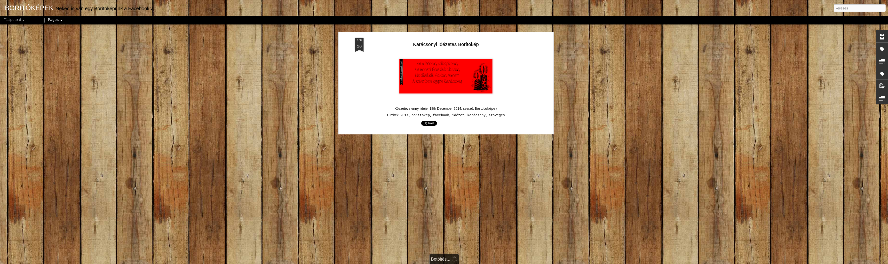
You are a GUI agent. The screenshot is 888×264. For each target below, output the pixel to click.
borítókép (421, 111)
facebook (441, 111)
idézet (458, 111)
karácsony (476, 111)
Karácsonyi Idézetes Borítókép (446, 40)
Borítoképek (486, 105)
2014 (404, 111)
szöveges (497, 111)
